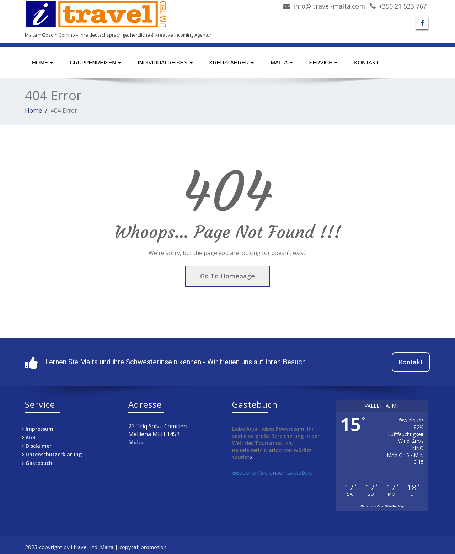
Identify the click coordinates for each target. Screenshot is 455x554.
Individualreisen (165, 62)
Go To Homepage (227, 276)
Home (42, 62)
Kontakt (366, 62)
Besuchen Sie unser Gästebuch (273, 473)
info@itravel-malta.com (329, 6)
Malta (281, 62)
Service (323, 62)
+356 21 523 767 (403, 6)
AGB (31, 437)
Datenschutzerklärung (54, 454)
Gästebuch (39, 463)
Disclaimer (39, 445)
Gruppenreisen (95, 62)
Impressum (39, 428)
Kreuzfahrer (231, 62)
